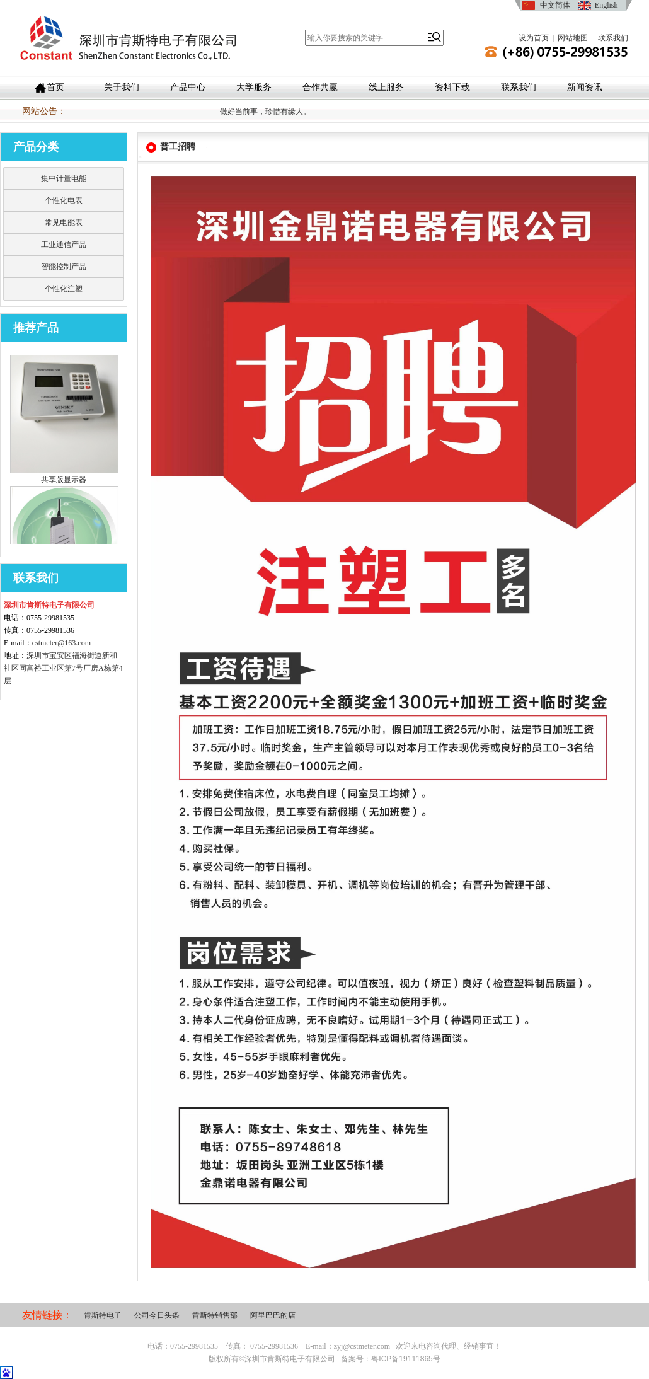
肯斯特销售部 (215, 1315)
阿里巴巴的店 (273, 1315)
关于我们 (121, 87)
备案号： (390, 1358)
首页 (55, 87)
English (606, 5)
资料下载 (452, 87)
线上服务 (386, 87)
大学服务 (254, 87)
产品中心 (187, 87)
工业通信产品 (63, 244)
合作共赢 (320, 87)
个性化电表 (64, 200)
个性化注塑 (64, 288)
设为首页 (534, 37)
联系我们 (613, 37)
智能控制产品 (63, 266)
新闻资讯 (584, 87)
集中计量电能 (63, 178)
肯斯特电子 (103, 1315)
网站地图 (573, 37)
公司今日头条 (157, 1315)
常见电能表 (64, 222)
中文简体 (555, 5)
